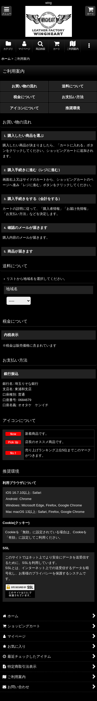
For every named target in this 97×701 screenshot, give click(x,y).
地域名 (12, 289)
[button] (6, 11)
